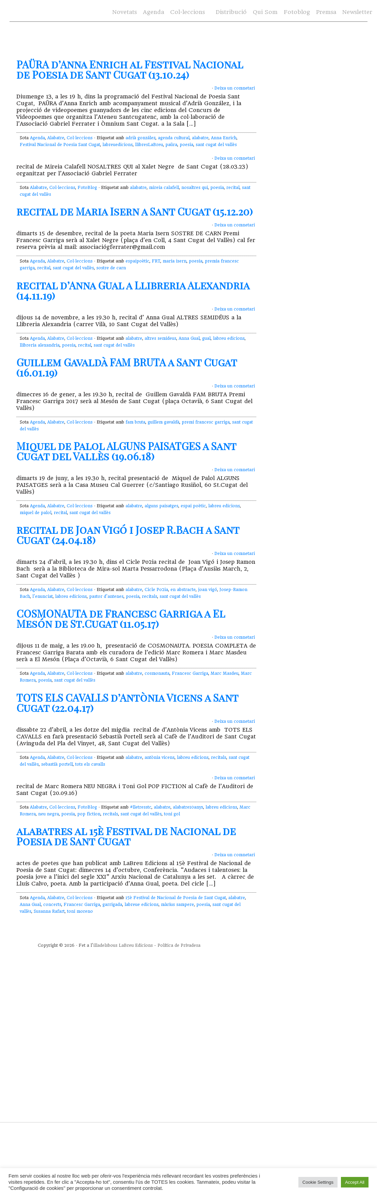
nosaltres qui (194, 187)
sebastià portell (57, 764)
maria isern (174, 261)
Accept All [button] (354, 1182)
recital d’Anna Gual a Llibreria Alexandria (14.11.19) (132, 290)
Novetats (124, 12)
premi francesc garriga (206, 422)
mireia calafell (164, 187)
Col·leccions (187, 12)
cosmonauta (157, 673)
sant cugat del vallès (216, 144)
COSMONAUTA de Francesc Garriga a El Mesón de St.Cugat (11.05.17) (120, 619)
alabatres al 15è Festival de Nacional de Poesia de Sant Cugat (126, 836)
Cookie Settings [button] (317, 1182)
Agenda (153, 12)
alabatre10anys (188, 807)
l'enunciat (42, 596)
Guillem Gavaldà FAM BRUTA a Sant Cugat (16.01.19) (126, 367)
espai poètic (193, 506)
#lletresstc (140, 807)
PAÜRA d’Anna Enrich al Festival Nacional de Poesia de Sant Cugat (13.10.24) (129, 69)
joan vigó (207, 589)
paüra (171, 144)
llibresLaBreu (149, 144)
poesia (186, 144)
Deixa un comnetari (234, 88)
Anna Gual (189, 338)
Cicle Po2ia (156, 589)
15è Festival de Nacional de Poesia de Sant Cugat (176, 897)
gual (206, 338)
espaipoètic (137, 261)
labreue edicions (142, 904)
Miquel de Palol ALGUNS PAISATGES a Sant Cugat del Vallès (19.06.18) (126, 451)
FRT (156, 261)
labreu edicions (229, 338)
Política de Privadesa (179, 945)
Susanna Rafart (49, 911)
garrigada (112, 904)
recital (233, 187)
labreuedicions (117, 144)
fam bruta (135, 422)
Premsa (326, 12)
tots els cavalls (90, 764)
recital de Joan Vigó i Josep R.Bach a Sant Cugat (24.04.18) (127, 535)
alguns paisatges (161, 506)
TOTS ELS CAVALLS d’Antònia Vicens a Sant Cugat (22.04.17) (127, 703)
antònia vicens (160, 757)
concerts (52, 904)
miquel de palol (35, 512)
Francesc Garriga (190, 673)
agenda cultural (174, 137)
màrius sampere (177, 904)
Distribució (231, 12)
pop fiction (88, 814)
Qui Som (265, 12)
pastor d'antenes (106, 596)
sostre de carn (111, 268)
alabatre (200, 137)
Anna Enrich (223, 137)
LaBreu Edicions (136, 945)
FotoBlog (87, 187)
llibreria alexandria (40, 345)
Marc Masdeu (225, 673)
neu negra (48, 814)
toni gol (172, 814)
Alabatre (55, 137)
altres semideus (160, 338)
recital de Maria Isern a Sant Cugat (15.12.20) (134, 211)
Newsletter (357, 12)
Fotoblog (297, 12)
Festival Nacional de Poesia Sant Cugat (60, 144)
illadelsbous (105, 945)
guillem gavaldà (163, 422)
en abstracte (183, 589)
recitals (149, 596)
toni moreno (80, 911)
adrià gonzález (140, 137)
